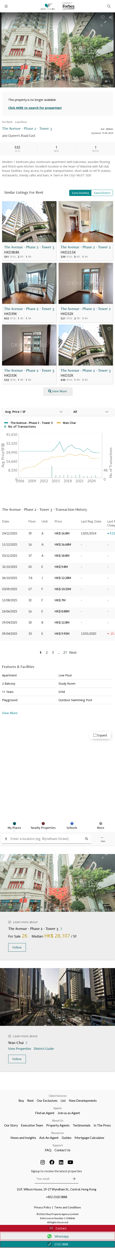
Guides (66, 1137)
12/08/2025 (9, 600)
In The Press (102, 1125)
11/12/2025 (9, 544)
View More (9, 712)
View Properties (20, 1048)
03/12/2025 (9, 555)
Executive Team (32, 1125)
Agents (57, 1108)
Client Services (58, 1095)
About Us (57, 1120)
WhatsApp (57, 1236)
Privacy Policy (42, 1207)
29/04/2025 (9, 622)
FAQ (48, 1150)
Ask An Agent (49, 1137)
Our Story (11, 1125)
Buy (21, 1100)
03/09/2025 (9, 589)
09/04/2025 (9, 633)
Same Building (80, 193)
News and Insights (23, 1137)
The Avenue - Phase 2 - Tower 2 (86, 247)
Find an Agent (44, 1113)
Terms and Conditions (67, 1207)
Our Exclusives (47, 1100)
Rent (30, 1100)
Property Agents (58, 1125)
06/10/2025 (9, 578)
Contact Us (62, 1150)
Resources (57, 1133)
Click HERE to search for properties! (35, 108)
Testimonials (82, 1125)
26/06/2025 (9, 611)
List (63, 1100)
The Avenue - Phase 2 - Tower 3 (29, 247)
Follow (17, 947)
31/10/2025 (9, 567)
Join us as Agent (69, 1113)
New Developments (83, 1100)
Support (58, 1145)
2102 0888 (57, 1244)
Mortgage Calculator (90, 1137)
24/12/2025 (9, 533)
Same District (102, 193)
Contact (57, 1228)
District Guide (44, 1048)
